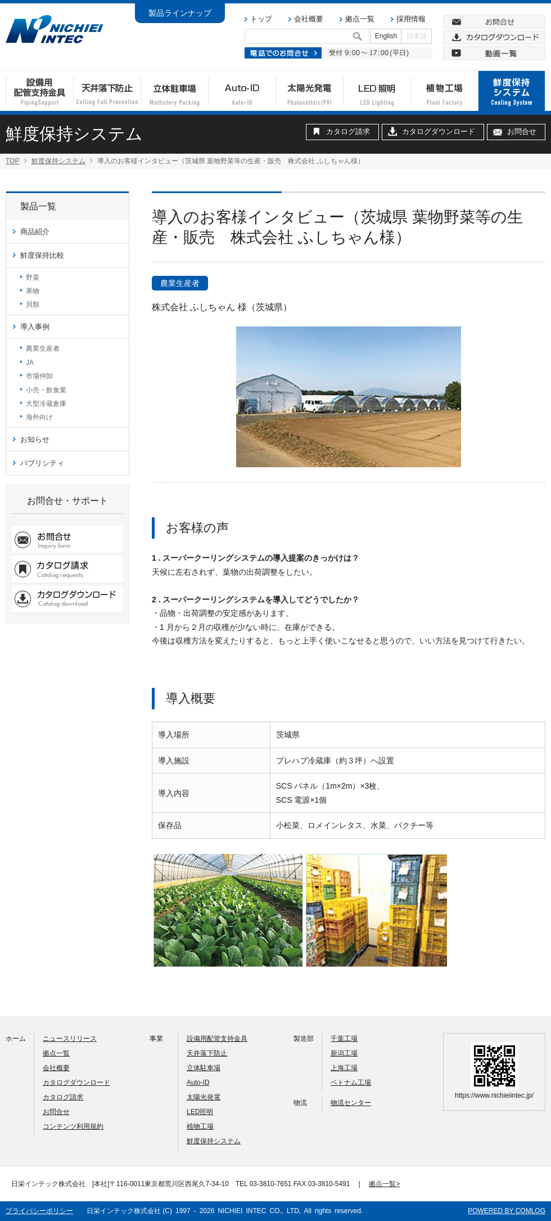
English (386, 36)
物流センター (351, 1103)
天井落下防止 (207, 1053)
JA (30, 362)
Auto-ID (198, 1082)
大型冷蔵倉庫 (46, 404)
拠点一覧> (384, 1184)
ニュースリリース (70, 1039)
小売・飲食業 (46, 390)
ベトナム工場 (351, 1082)
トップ (261, 19)
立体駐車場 (203, 1068)
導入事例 (34, 327)
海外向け (39, 417)
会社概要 (308, 19)
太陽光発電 (203, 1097)
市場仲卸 (39, 376)
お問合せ (521, 131)
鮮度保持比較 (42, 255)
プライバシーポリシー (39, 1211)
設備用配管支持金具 (217, 1039)
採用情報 (411, 19)
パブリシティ (42, 463)
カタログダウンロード (438, 131)
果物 (32, 291)
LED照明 (200, 1112)
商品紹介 (34, 231)
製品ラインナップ (179, 12)
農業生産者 (43, 348)
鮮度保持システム (58, 161)
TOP (12, 161)
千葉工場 (344, 1039)
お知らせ (34, 439)
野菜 (32, 277)
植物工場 (200, 1126)
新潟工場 (344, 1053)
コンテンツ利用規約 (73, 1126)
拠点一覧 (359, 19)
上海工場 (344, 1068)
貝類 (32, 304)
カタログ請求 (348, 131)
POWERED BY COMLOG (506, 1211)
